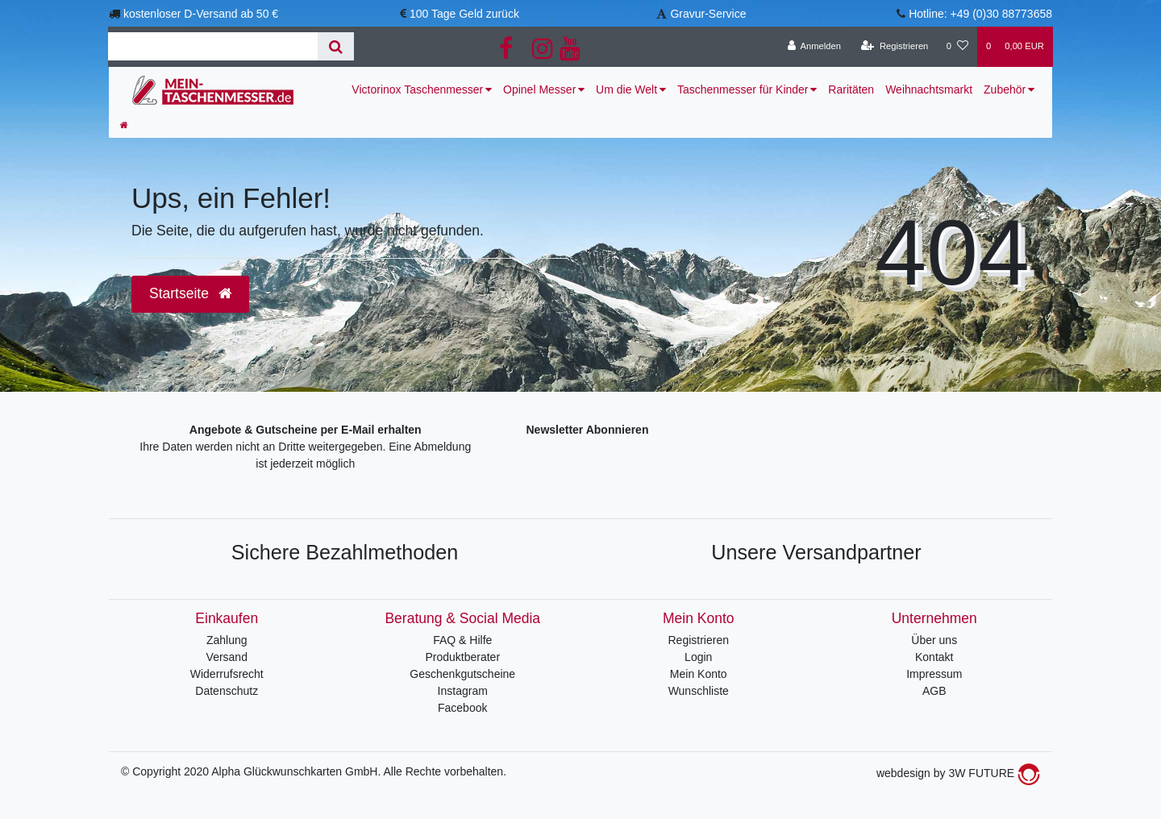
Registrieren (698, 640)
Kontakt (934, 657)
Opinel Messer (539, 89)
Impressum (934, 673)
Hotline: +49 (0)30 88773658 (980, 13)
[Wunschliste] (957, 47)
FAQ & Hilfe (462, 640)
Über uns (934, 640)
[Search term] (213, 46)
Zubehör (1005, 89)
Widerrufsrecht (227, 673)
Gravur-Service (708, 13)
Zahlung (227, 640)
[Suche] (336, 46)
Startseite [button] (190, 293)
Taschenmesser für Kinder (743, 89)
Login (698, 657)
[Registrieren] (894, 47)
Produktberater (462, 657)
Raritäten (851, 89)
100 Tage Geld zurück (464, 13)
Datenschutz (226, 690)
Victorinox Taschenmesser (417, 89)
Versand (227, 657)
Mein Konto (698, 673)
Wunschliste (698, 690)
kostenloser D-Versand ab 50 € (200, 13)
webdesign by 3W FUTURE (958, 773)
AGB (934, 690)
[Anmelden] (814, 47)
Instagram (463, 690)
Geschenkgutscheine (462, 673)
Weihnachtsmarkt (928, 89)
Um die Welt (626, 89)
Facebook (462, 707)
